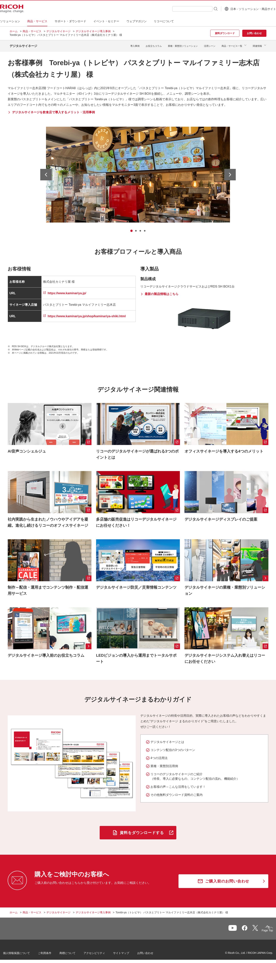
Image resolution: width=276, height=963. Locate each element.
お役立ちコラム (154, 44)
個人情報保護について (23, 951)
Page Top (260, 928)
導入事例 (135, 44)
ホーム (14, 31)
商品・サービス (32, 31)
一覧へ (246, 927)
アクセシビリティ (101, 951)
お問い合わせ (152, 951)
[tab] (131, 228)
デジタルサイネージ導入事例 (93, 31)
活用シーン (209, 44)
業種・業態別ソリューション (183, 44)
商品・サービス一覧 (232, 44)
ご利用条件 (51, 951)
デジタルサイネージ (58, 31)
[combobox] (183, 9)
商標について (74, 951)
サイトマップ (128, 951)
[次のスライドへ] (230, 171)
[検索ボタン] (206, 8)
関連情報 (257, 44)
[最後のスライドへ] (46, 171)
